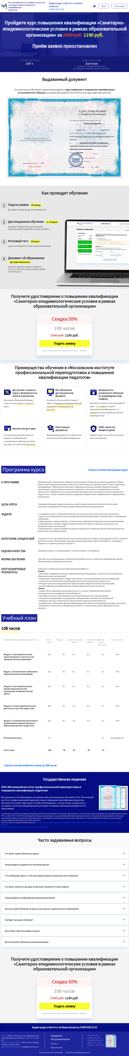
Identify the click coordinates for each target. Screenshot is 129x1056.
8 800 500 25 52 (56, 9)
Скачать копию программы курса (108, 470)
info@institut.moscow (30, 1047)
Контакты (54, 1043)
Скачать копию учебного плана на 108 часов (30, 765)
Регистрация (119, 6)
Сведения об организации (60, 1037)
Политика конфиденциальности (78, 1052)
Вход (104, 6)
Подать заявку (64, 343)
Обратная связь (57, 1047)
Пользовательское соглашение (51, 1052)
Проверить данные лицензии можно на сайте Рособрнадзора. (25, 827)
